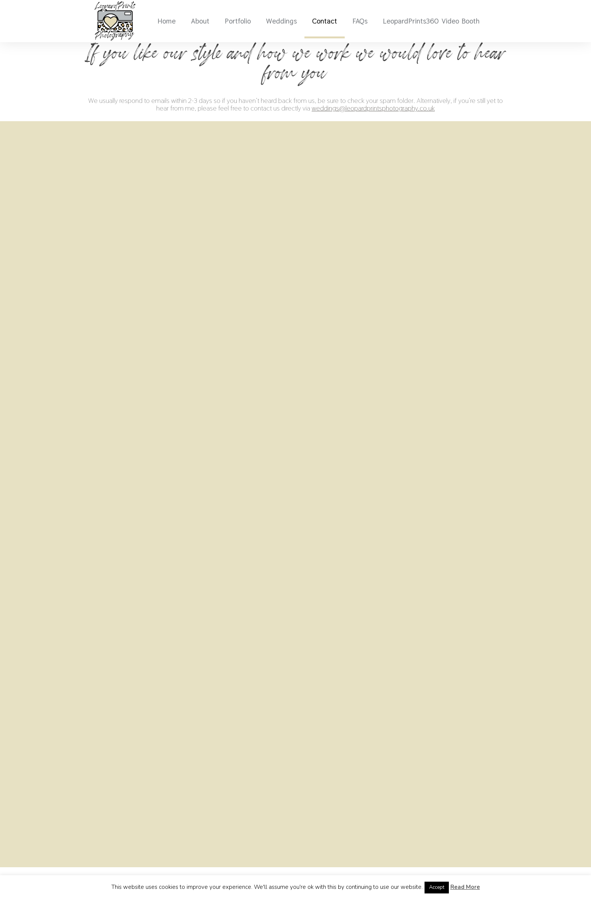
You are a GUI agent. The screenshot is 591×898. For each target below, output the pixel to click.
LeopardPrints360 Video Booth (431, 21)
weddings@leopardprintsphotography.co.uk (373, 108)
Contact (324, 21)
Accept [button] (436, 887)
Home (166, 21)
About (200, 21)
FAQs (360, 21)
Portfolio (238, 21)
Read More (465, 887)
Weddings (281, 21)
